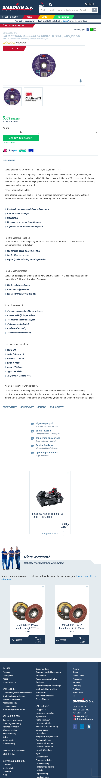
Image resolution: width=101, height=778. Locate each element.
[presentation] (10, 612)
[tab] (10, 160)
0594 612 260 (81, 716)
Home (5, 38)
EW (74, 695)
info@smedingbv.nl (84, 719)
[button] (90, 4)
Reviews (41, 407)
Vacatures (76, 689)
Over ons (76, 669)
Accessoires (27, 407)
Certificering (77, 685)
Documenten (56, 407)
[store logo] (16, 6)
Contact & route (78, 675)
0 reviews (21, 42)
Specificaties (10, 407)
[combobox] (68, 10)
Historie (75, 672)
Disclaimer (76, 682)
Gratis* (66, 21)
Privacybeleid (77, 679)
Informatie (9, 160)
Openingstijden (78, 692)
